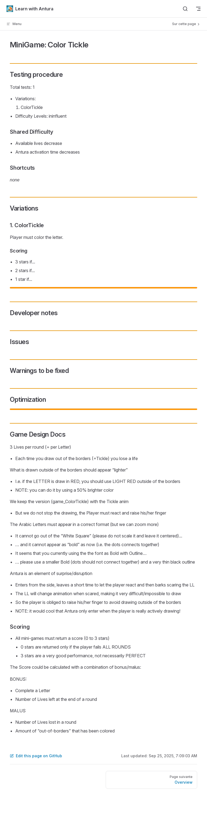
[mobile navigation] (198, 8)
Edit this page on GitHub (36, 755)
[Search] (185, 8)
